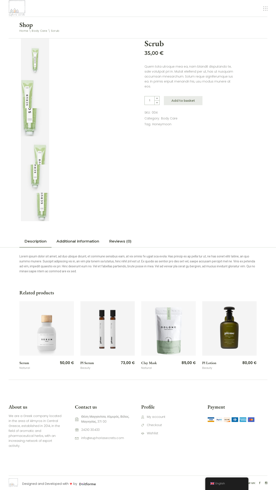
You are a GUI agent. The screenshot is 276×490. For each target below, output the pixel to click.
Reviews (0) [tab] (120, 241)
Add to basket (183, 100)
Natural (24, 368)
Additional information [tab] (77, 241)
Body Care (169, 118)
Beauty (85, 368)
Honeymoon (161, 124)
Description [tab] (35, 241)
